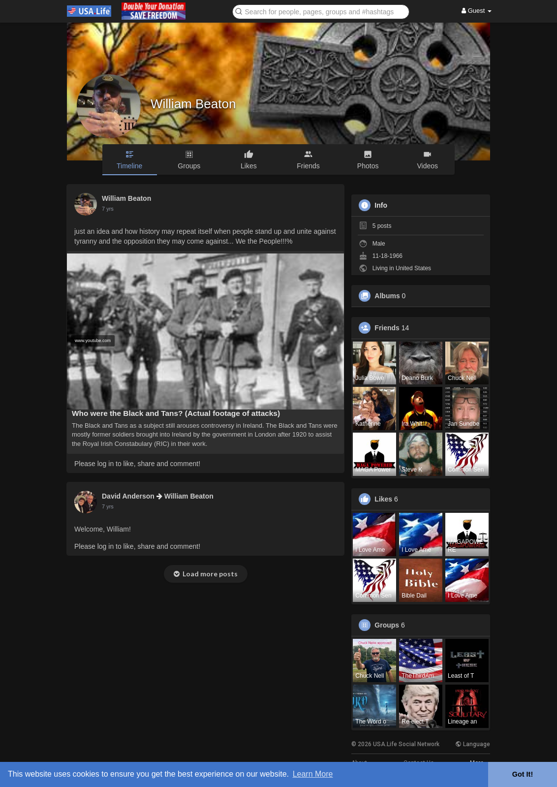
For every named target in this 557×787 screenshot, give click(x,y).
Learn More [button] (313, 774)
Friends (387, 328)
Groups (386, 625)
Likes (383, 499)
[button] (321, 11)
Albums (387, 296)
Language (472, 744)
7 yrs (108, 209)
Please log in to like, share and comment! (137, 464)
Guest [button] (477, 10)
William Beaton (193, 103)
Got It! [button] (522, 774)
